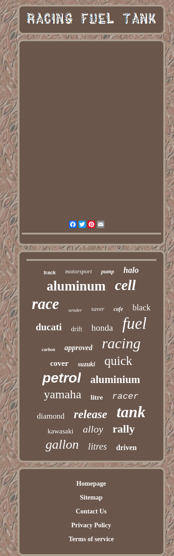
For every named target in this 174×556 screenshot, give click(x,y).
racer (125, 396)
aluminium (115, 379)
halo (131, 270)
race (45, 304)
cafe (118, 309)
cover (59, 363)
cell (125, 285)
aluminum (75, 285)
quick (118, 361)
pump (107, 271)
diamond (50, 416)
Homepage (91, 483)
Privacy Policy (91, 525)
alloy (93, 429)
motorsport (78, 271)
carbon (48, 349)
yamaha (62, 394)
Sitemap (91, 497)
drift (76, 329)
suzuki (86, 364)
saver (97, 308)
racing (121, 343)
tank (130, 411)
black (141, 307)
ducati (49, 327)
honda (102, 328)
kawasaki (61, 431)
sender (75, 310)
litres (97, 446)
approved (78, 348)
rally (123, 429)
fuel (134, 324)
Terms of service (91, 539)
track (50, 272)
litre (96, 397)
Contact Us (91, 511)
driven (126, 447)
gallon (62, 444)
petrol (61, 377)
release (90, 414)
